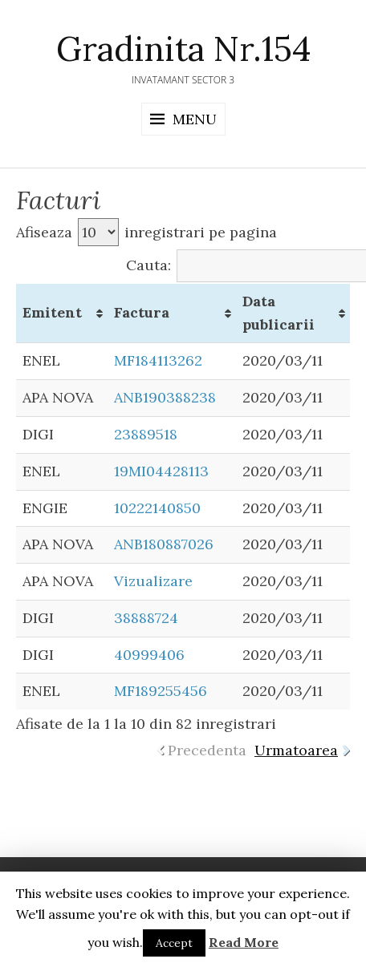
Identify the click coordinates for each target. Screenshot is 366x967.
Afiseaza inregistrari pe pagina (146, 232)
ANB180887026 (164, 544)
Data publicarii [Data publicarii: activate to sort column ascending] (278, 313)
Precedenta (207, 750)
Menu (195, 119)
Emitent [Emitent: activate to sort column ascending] (52, 312)
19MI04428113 (161, 471)
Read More (244, 942)
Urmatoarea (296, 750)
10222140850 (157, 508)
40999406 (149, 654)
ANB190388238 (165, 397)
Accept (174, 943)
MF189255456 (160, 691)
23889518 (145, 434)
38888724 (146, 618)
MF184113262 (158, 360)
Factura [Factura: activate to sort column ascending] (141, 312)
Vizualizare (153, 581)
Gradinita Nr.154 (183, 49)
